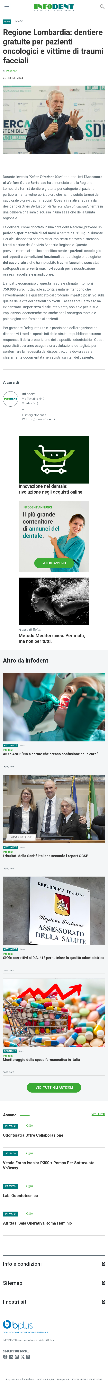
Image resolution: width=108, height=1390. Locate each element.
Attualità (19, 21)
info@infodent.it (35, 415)
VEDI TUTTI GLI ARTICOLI (54, 1087)
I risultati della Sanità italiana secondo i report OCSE (45, 856)
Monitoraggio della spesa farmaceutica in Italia (41, 1060)
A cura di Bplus (30, 629)
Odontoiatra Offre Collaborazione (33, 1135)
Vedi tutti (98, 1114)
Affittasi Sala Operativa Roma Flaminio (37, 1223)
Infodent (11, 71)
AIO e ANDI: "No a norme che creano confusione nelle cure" (50, 754)
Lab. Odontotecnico (20, 1195)
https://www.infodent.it (41, 419)
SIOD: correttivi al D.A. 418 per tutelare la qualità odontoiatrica (53, 958)
